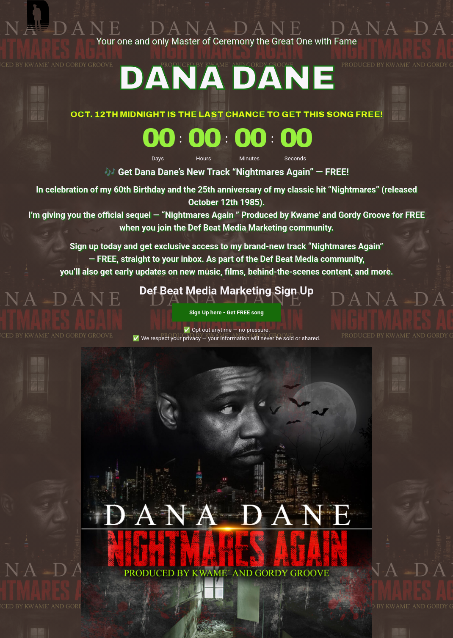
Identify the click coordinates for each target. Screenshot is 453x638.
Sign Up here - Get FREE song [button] (226, 312)
